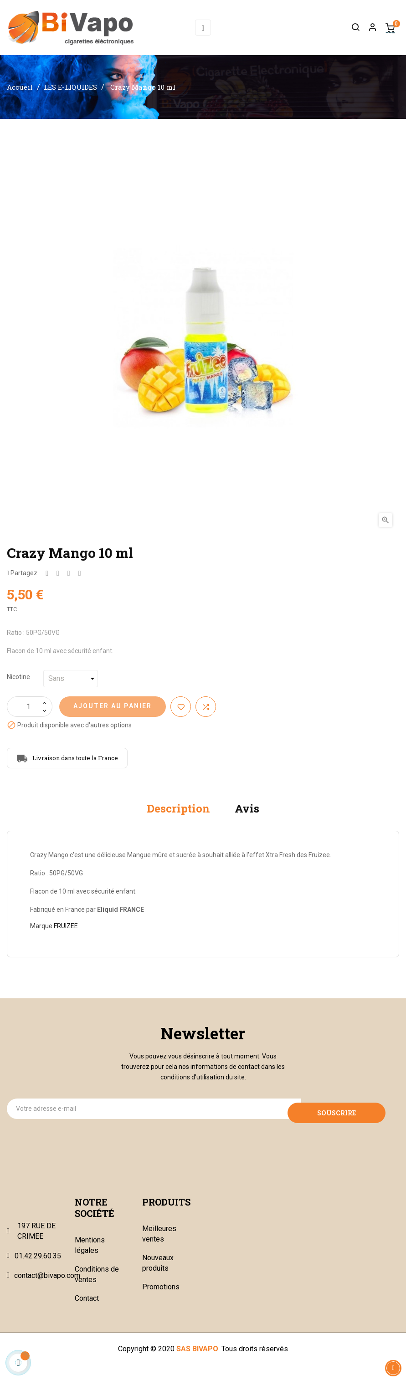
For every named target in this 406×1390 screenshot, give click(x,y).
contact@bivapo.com (47, 1283)
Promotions (161, 1294)
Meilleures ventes (159, 1241)
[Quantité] (29, 714)
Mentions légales (90, 1252)
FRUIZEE (66, 933)
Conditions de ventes (97, 1282)
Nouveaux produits (158, 1270)
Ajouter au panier (112, 714)
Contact (87, 1306)
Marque (41, 933)
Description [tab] (178, 816)
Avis (247, 816)
